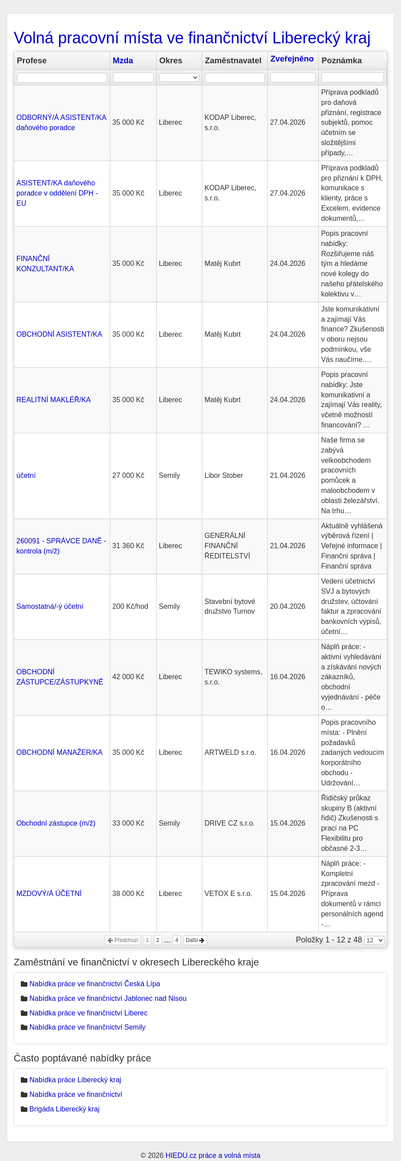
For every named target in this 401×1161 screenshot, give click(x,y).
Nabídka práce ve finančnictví (75, 1094)
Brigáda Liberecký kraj (64, 1109)
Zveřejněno (292, 58)
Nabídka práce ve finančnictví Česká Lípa (94, 984)
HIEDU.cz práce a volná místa (213, 1155)
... (167, 939)
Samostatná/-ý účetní (49, 606)
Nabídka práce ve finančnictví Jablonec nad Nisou (107, 998)
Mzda (123, 60)
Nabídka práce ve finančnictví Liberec (88, 1013)
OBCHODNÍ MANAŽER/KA (59, 752)
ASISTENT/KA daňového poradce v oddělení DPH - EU (57, 193)
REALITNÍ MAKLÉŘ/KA (53, 400)
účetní (26, 475)
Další (195, 940)
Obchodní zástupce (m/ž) (56, 823)
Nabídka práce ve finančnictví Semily (87, 1027)
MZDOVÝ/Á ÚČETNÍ (49, 893)
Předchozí (123, 940)
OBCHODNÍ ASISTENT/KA (59, 334)
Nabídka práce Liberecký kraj (75, 1080)
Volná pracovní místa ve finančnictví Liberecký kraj (192, 38)
